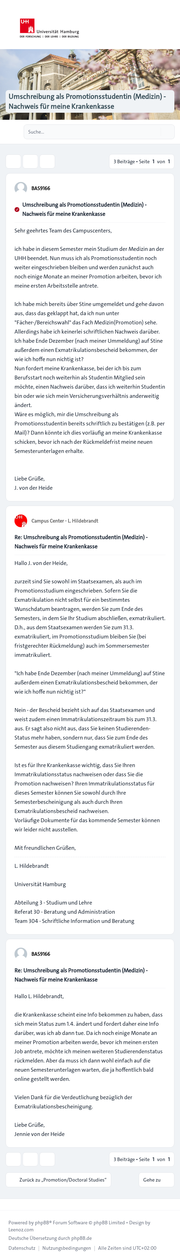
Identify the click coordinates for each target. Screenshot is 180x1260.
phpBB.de (81, 1238)
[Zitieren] (160, 188)
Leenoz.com (21, 1229)
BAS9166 (40, 188)
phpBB (42, 1222)
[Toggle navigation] (171, 25)
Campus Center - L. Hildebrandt (64, 520)
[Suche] (155, 132)
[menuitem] (21, 1248)
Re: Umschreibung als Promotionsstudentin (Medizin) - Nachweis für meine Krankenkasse (81, 541)
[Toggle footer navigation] (8, 1204)
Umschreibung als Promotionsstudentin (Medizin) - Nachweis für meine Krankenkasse (84, 209)
